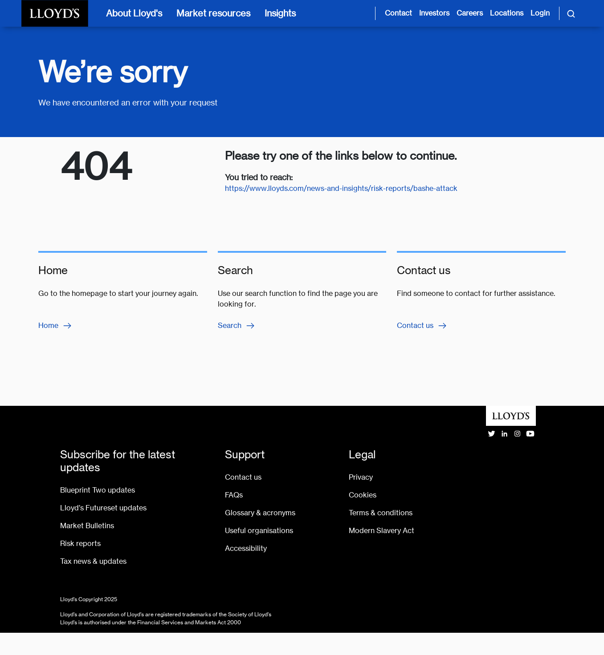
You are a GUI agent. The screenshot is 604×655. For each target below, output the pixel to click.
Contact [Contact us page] (398, 13)
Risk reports (80, 543)
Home (55, 325)
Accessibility (246, 548)
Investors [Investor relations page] (434, 13)
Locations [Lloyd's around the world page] (506, 13)
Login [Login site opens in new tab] (540, 13)
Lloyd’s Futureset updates (103, 508)
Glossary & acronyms (260, 513)
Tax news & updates (93, 561)
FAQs (234, 495)
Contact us (422, 325)
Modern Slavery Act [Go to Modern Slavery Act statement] (381, 530)
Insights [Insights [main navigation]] (280, 13)
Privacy (361, 477)
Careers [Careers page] (470, 13)
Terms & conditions (380, 513)
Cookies (362, 495)
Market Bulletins (87, 525)
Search (237, 325)
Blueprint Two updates (97, 490)
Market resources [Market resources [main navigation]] (213, 13)
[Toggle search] (571, 13)
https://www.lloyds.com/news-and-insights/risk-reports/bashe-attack (341, 188)
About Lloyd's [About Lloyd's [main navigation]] (134, 13)
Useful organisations (259, 530)
